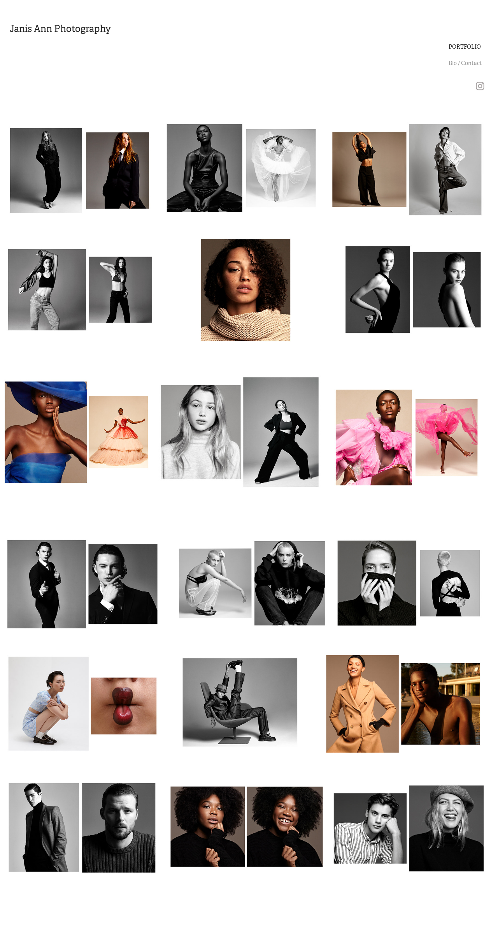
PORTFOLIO (465, 46)
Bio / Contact (465, 63)
